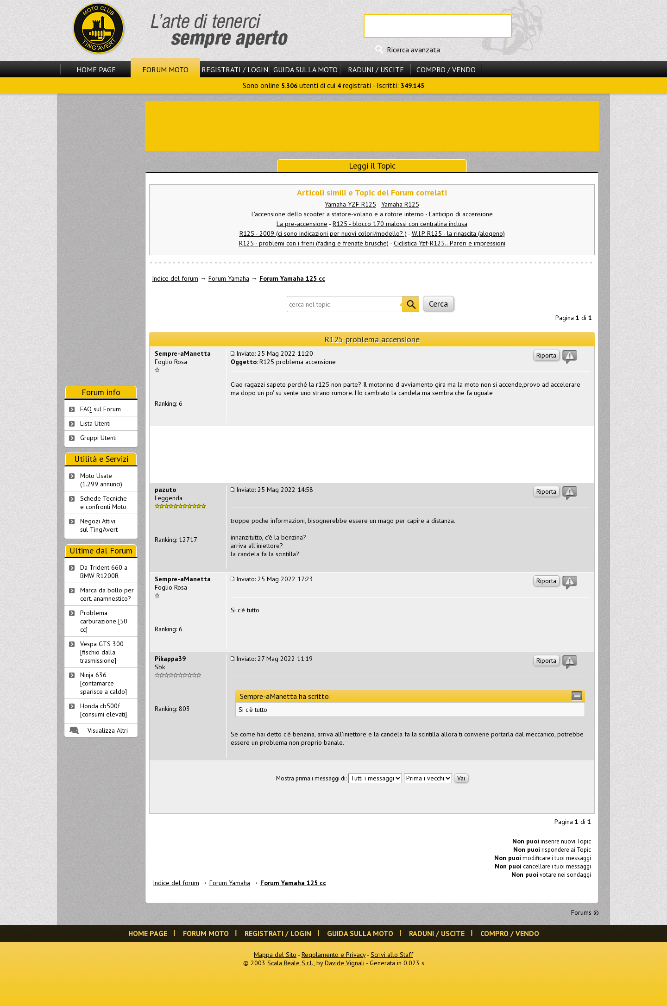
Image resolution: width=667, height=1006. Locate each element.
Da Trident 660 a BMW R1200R (103, 571)
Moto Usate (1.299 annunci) (101, 480)
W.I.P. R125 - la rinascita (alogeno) (458, 233)
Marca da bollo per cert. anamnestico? (107, 594)
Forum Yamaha (228, 278)
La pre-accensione (302, 224)
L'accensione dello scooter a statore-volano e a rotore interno (338, 214)
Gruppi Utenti (98, 438)
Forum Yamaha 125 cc (292, 278)
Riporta (546, 355)
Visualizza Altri (108, 730)
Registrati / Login (234, 69)
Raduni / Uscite (376, 69)
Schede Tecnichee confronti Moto (103, 502)
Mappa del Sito (275, 954)
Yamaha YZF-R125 (350, 204)
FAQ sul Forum (100, 409)
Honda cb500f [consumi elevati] (103, 710)
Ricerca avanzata (413, 49)
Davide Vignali (345, 963)
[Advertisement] (372, 125)
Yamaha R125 (400, 204)
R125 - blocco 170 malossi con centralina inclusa (400, 224)
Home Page (96, 69)
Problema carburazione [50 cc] (103, 621)
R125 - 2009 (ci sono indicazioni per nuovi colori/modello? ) (323, 233)
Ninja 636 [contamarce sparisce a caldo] (103, 683)
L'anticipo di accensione (461, 214)
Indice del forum (175, 278)
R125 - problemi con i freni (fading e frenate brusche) (314, 243)
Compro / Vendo (446, 69)
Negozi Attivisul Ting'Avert (99, 525)
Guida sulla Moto (305, 69)
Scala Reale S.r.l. (290, 963)
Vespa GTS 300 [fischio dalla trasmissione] (102, 652)
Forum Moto (165, 69)
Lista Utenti (95, 423)
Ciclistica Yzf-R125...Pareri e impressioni (449, 243)
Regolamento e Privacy (333, 954)
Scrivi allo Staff (392, 954)
